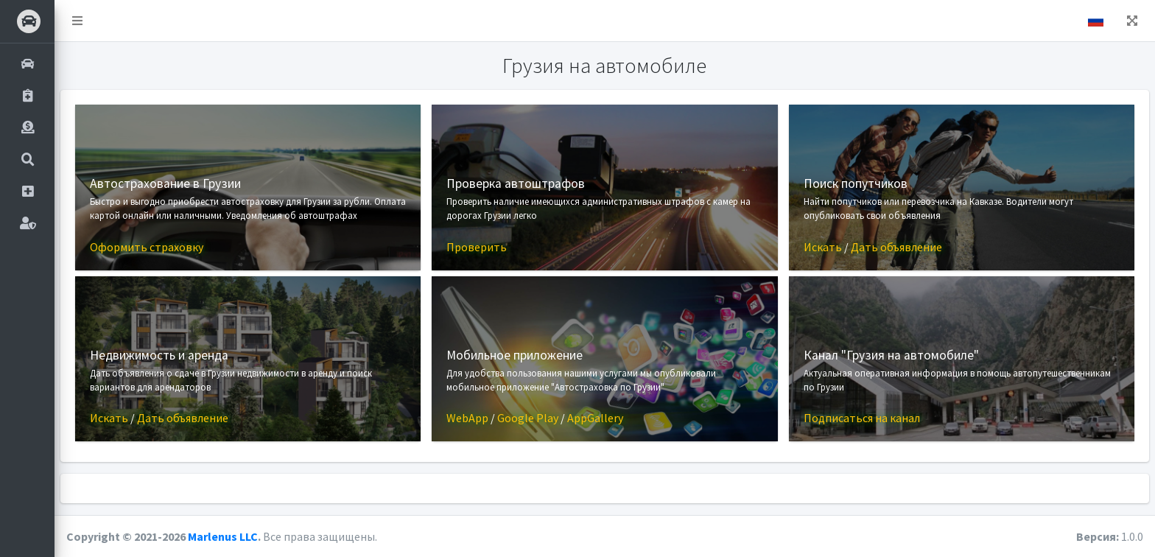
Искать (823, 246)
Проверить (476, 246)
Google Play (527, 417)
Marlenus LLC (223, 536)
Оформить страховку (146, 246)
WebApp (467, 417)
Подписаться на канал (862, 417)
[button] (77, 20)
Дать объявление (896, 246)
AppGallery (595, 417)
